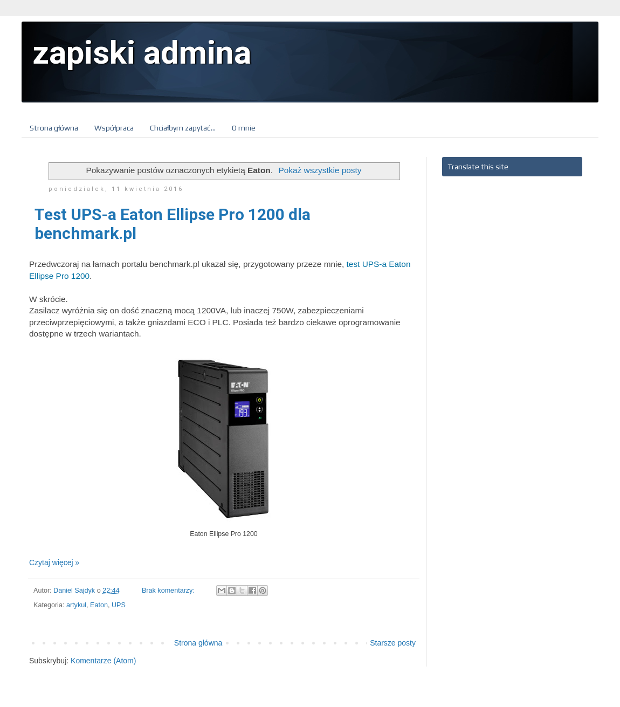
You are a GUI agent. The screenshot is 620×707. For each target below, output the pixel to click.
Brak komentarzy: (169, 590)
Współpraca (114, 127)
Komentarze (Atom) (103, 660)
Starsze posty (393, 643)
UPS (119, 605)
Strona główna (54, 127)
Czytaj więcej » (54, 562)
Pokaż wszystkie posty (319, 170)
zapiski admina (141, 52)
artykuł (76, 605)
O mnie (244, 127)
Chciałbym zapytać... (183, 127)
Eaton (99, 605)
